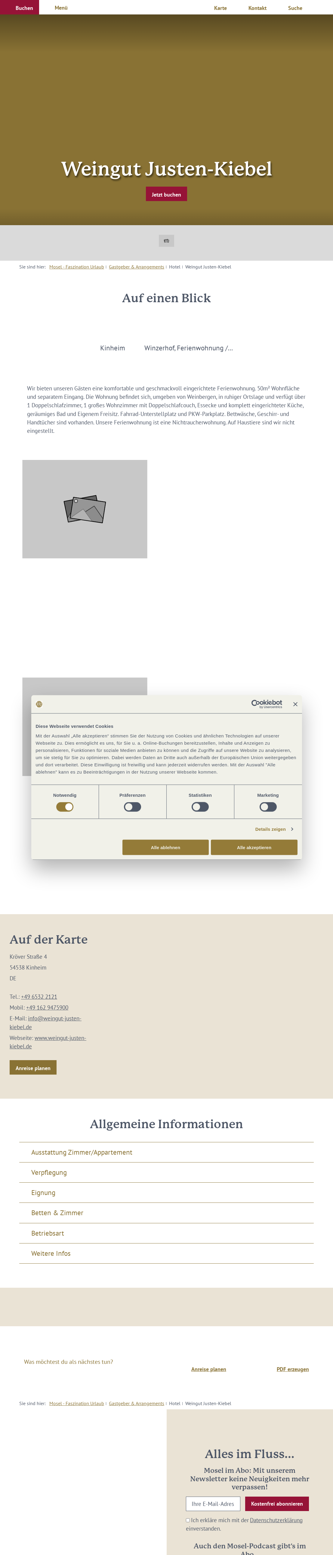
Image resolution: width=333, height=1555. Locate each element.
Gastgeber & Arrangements (136, 267)
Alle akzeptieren (254, 847)
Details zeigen (270, 829)
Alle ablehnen (165, 847)
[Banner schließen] (295, 704)
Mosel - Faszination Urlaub (76, 267)
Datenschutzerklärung (276, 1520)
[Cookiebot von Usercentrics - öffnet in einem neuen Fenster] (256, 704)
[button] (19, 7)
